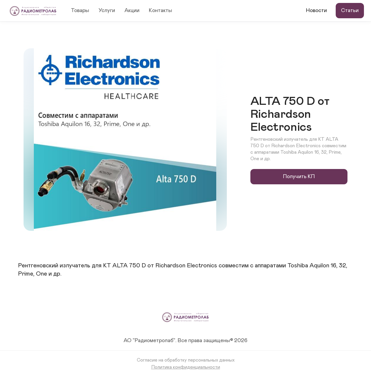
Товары (80, 10)
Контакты (160, 10)
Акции (131, 10)
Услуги (107, 10)
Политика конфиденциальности (185, 367)
